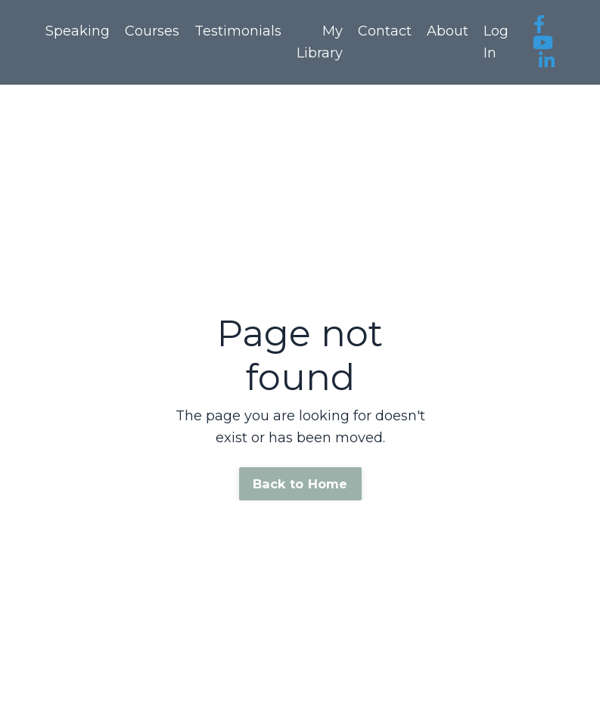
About (447, 31)
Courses (152, 31)
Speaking (77, 31)
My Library (320, 42)
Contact (385, 31)
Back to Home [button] (300, 483)
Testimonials (237, 31)
